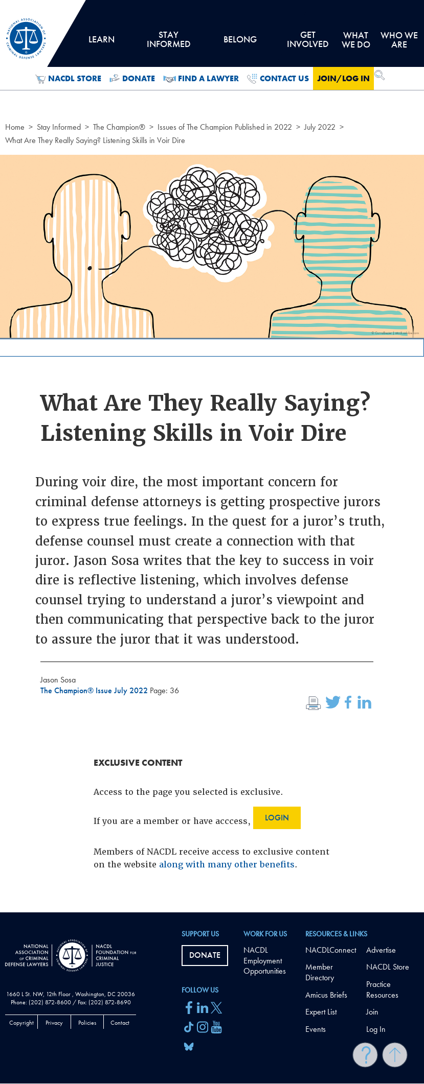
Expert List (321, 1011)
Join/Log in (343, 78)
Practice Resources (382, 989)
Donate (132, 78)
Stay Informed (59, 127)
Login (277, 817)
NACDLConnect (330, 950)
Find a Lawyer (201, 78)
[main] (212, 456)
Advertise (381, 950)
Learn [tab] (101, 43)
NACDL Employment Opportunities (264, 961)
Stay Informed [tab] (168, 43)
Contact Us (278, 78)
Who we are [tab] (399, 39)
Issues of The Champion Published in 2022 (225, 127)
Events (315, 1029)
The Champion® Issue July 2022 (95, 690)
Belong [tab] (240, 43)
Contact (119, 1023)
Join (372, 1011)
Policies (87, 1023)
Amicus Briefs (326, 994)
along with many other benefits (227, 864)
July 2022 (320, 127)
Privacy (54, 1023)
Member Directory (319, 972)
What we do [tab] (356, 39)
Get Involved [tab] (307, 43)
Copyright (21, 1023)
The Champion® (119, 127)
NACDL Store (68, 78)
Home (15, 127)
